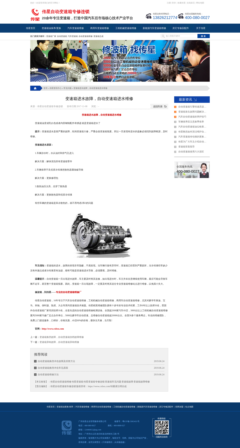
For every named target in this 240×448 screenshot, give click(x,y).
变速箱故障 (127, 381)
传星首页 (51, 407)
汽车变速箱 (73, 36)
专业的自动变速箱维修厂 (68, 292)
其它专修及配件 (166, 407)
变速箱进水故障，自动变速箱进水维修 (90, 88)
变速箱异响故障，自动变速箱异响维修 (59, 342)
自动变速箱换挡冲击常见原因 (53, 368)
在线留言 (191, 3)
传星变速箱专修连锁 (94, 381)
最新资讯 (185, 99)
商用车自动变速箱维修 (101, 407)
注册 (169, 3)
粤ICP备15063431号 (130, 421)
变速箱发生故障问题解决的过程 (193, 111)
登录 (174, 3)
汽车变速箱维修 (82, 407)
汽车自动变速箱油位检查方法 (193, 126)
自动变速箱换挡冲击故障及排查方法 (56, 361)
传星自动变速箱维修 (60, 381)
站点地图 (189, 407)
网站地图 (200, 3)
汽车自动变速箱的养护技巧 (192, 116)
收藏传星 (181, 3)
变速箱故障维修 (141, 381)
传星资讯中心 (55, 88)
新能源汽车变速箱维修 (147, 407)
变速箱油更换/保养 (65, 407)
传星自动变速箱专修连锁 (50, 106)
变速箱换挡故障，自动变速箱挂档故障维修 (62, 337)
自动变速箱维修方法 (48, 374)
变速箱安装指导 (186, 146)
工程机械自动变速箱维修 (124, 407)
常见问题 (67, 88)
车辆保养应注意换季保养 (191, 121)
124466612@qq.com (92, 430)
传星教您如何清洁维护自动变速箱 (193, 131)
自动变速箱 (62, 36)
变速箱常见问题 (113, 381)
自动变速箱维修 (86, 36)
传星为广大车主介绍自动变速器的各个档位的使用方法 (193, 141)
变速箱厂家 (51, 36)
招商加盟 (179, 407)
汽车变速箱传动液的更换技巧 (193, 136)
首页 (46, 88)
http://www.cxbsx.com (53, 329)
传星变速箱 (77, 381)
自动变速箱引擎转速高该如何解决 (193, 106)
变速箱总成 (98, 36)
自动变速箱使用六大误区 (191, 151)
